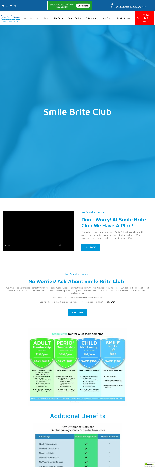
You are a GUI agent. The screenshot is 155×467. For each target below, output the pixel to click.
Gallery (47, 18)
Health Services (124, 18)
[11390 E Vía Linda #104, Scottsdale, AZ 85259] (112, 4)
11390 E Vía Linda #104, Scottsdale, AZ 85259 (128, 7)
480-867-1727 (109, 302)
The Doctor (59, 18)
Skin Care (108, 18)
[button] (150, 465)
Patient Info (92, 18)
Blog (70, 18)
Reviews (78, 18)
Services (35, 18)
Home (24, 18)
